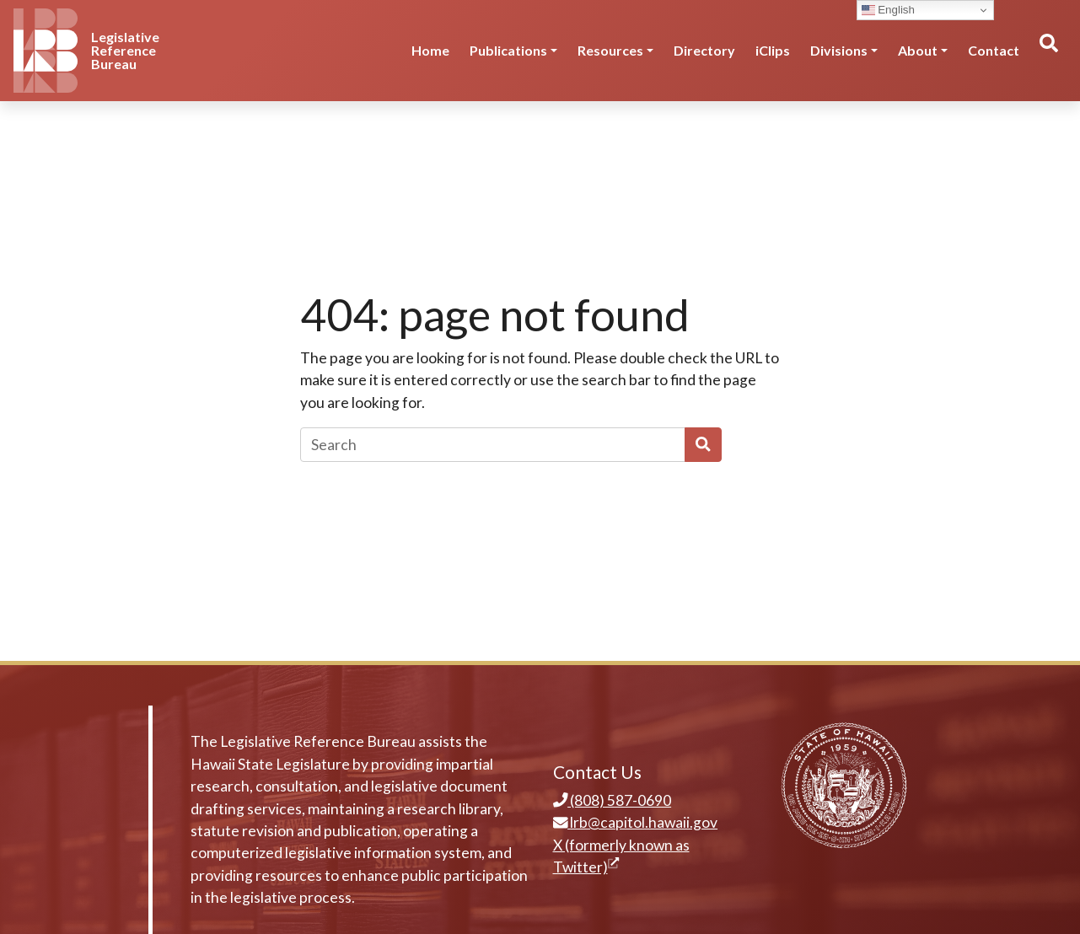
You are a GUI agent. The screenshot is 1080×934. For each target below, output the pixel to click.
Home (430, 50)
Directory (704, 50)
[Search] (492, 444)
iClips (772, 50)
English (888, 10)
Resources (610, 50)
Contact (993, 50)
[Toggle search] (1048, 50)
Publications (508, 50)
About (918, 50)
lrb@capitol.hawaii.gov (635, 822)
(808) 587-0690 (612, 800)
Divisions (839, 50)
